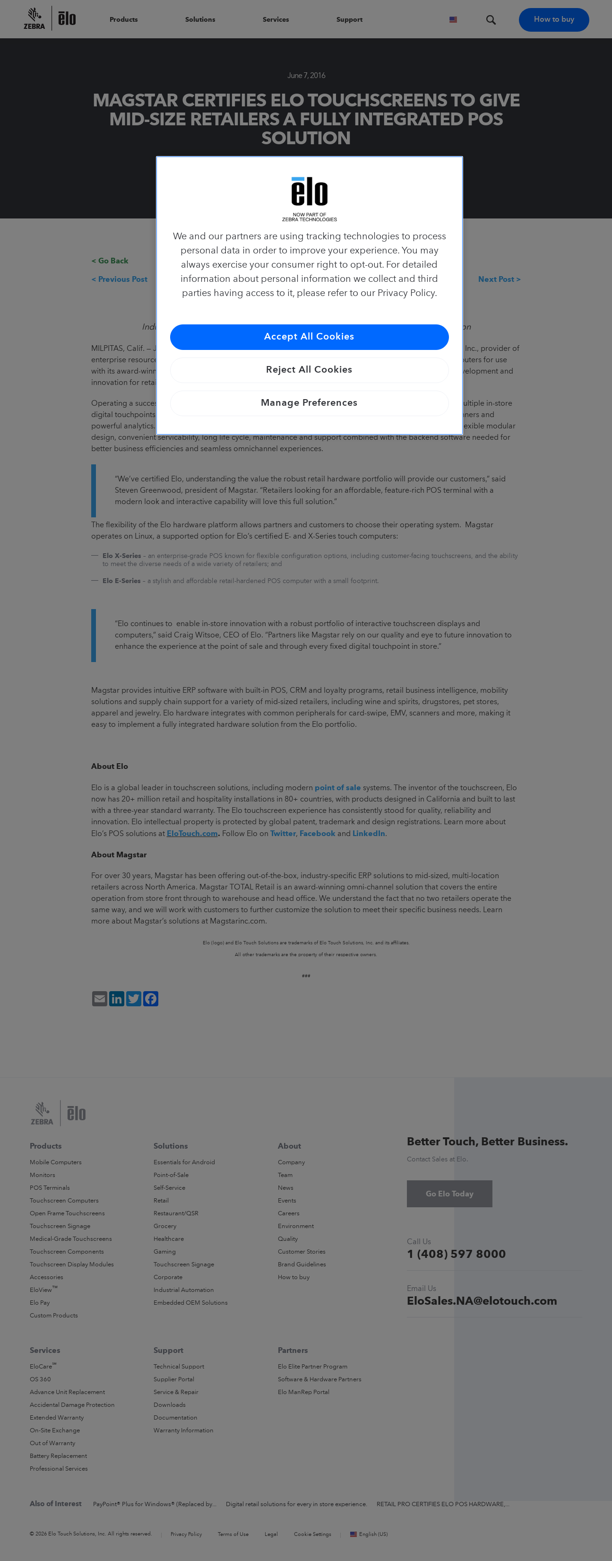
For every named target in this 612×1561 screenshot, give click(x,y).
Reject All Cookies (309, 370)
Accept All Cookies (309, 337)
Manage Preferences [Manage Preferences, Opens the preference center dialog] (309, 403)
